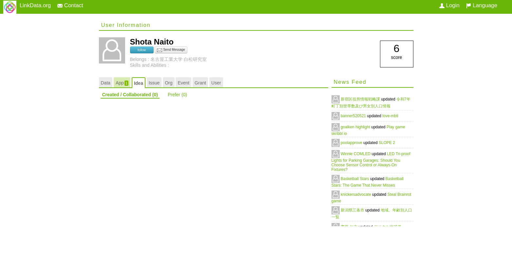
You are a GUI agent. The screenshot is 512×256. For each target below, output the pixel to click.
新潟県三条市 (353, 210)
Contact (70, 5)
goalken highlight (356, 127)
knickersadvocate (356, 194)
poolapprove (352, 142)
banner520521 (354, 116)
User (216, 82)
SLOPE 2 (387, 142)
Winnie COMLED (356, 154)
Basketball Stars (355, 178)
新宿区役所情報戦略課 (361, 99)
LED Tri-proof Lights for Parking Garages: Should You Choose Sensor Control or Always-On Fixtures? (371, 162)
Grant (200, 82)
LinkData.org (35, 5)
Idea (138, 83)
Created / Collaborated (130, 94)
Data (106, 82)
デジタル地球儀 (387, 227)
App (122, 83)
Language (481, 5)
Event (183, 82)
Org (168, 82)
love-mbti (390, 116)
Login (449, 5)
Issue (154, 82)
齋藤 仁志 (350, 227)
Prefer (177, 94)
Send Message (171, 50)
